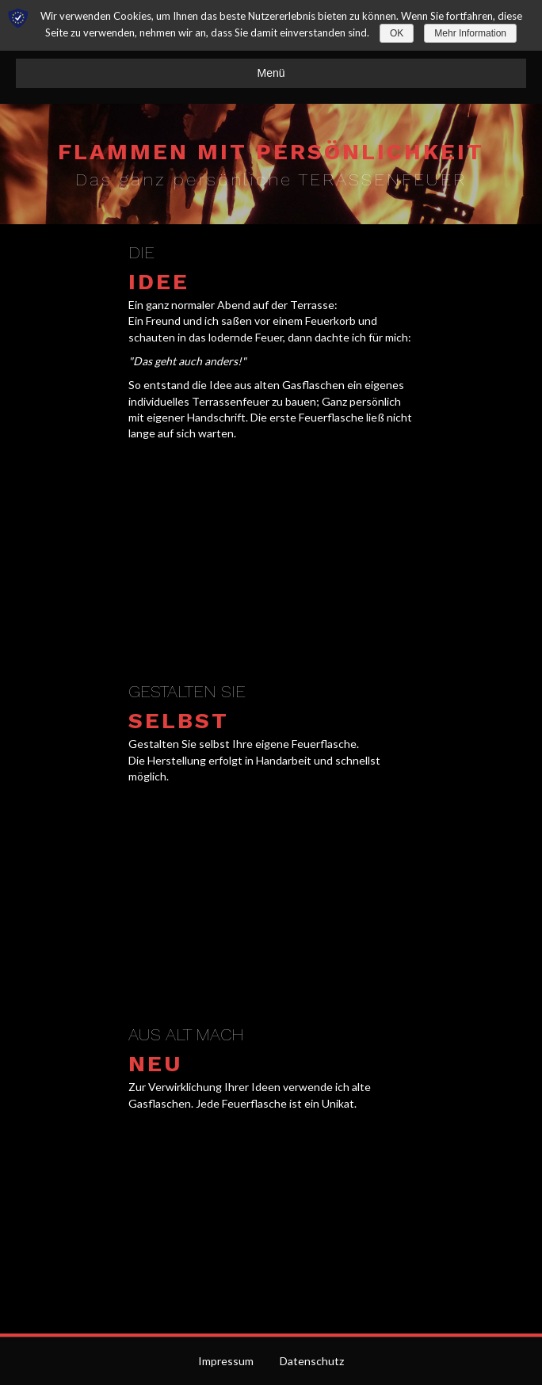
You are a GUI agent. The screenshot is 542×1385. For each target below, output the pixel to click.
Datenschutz (312, 1361)
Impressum (226, 1361)
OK (396, 33)
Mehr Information (470, 33)
